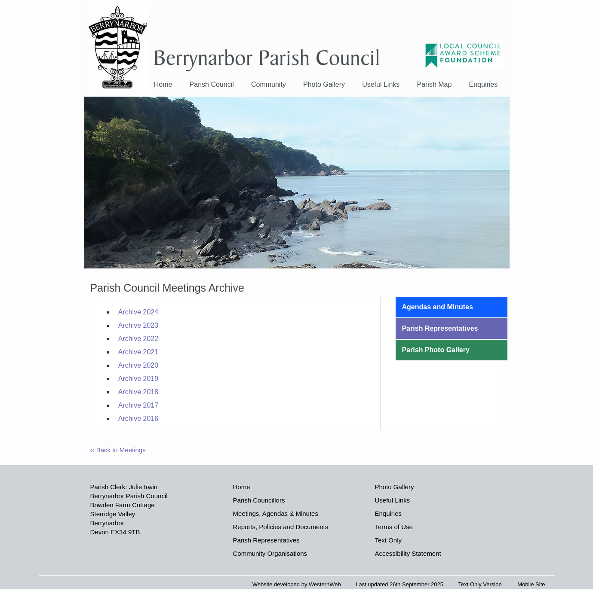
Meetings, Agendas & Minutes (275, 513)
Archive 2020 (138, 365)
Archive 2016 (138, 418)
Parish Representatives (440, 328)
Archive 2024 (138, 312)
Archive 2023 (138, 325)
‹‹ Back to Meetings (118, 450)
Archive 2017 (138, 405)
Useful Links (380, 84)
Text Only (388, 540)
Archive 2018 (138, 392)
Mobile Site (531, 584)
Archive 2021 (138, 352)
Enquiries (483, 84)
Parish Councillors (259, 500)
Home (163, 84)
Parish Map (434, 84)
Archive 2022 (138, 338)
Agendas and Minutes (437, 307)
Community (268, 84)
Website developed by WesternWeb (296, 584)
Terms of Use (394, 526)
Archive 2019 (138, 378)
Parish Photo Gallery (436, 349)
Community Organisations (270, 553)
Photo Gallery (324, 84)
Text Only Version (480, 584)
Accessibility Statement (408, 553)
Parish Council (212, 84)
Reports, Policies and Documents (281, 526)
